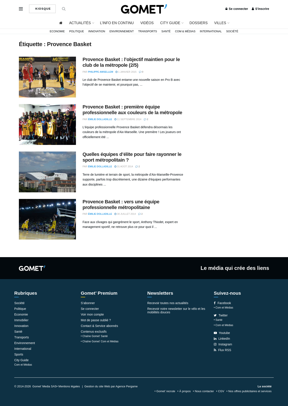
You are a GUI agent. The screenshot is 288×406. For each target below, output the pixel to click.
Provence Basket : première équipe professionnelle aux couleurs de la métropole (132, 109)
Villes (220, 23)
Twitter (221, 315)
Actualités (80, 23)
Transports (147, 31)
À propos (185, 391)
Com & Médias (185, 31)
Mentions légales (69, 386)
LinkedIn (222, 338)
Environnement (122, 31)
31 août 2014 (123, 166)
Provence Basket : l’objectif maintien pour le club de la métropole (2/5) (131, 62)
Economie (57, 31)
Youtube (222, 333)
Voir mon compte (92, 314)
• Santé (218, 319)
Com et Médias (23, 364)
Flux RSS (222, 350)
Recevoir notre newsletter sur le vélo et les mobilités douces (176, 310)
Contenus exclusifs (94, 331)
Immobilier (21, 320)
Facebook (222, 303)
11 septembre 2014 (127, 119)
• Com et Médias (223, 307)
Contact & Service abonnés (99, 326)
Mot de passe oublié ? (96, 320)
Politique (76, 31)
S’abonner (88, 303)
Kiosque (42, 8)
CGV (221, 391)
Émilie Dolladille (100, 119)
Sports (18, 354)
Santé (166, 31)
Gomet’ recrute (166, 391)
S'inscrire (260, 9)
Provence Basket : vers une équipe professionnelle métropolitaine (121, 204)
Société (232, 31)
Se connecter (236, 9)
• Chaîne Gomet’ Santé (94, 336)
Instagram (223, 344)
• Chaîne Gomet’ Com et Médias (100, 341)
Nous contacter (204, 391)
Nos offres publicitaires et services (250, 391)
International (211, 31)
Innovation (96, 31)
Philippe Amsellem (100, 71)
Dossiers (198, 23)
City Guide (170, 23)
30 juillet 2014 (125, 214)
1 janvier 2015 (125, 71)
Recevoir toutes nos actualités (167, 303)
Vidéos (146, 23)
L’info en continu (117, 23)
